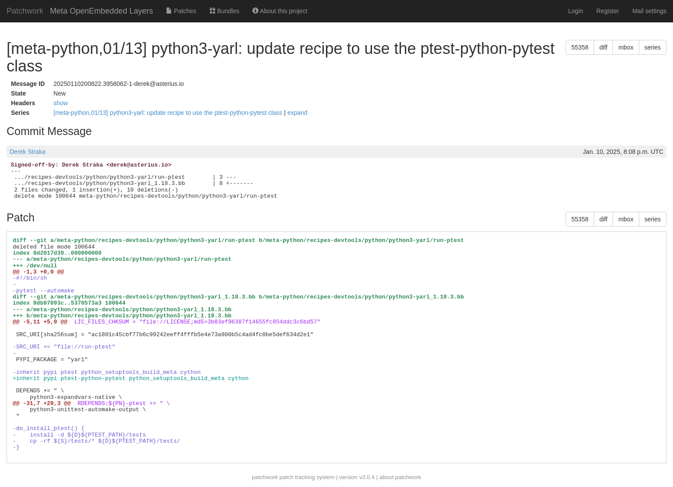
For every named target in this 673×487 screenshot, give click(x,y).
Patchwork (25, 11)
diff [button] (603, 47)
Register (607, 10)
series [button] (653, 47)
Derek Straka (28, 151)
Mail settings (649, 10)
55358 (579, 47)
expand (297, 112)
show (60, 103)
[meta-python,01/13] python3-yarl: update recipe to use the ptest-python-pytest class (168, 112)
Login (575, 10)
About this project (279, 10)
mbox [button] (625, 47)
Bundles (224, 10)
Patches (181, 10)
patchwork (265, 477)
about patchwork (400, 477)
